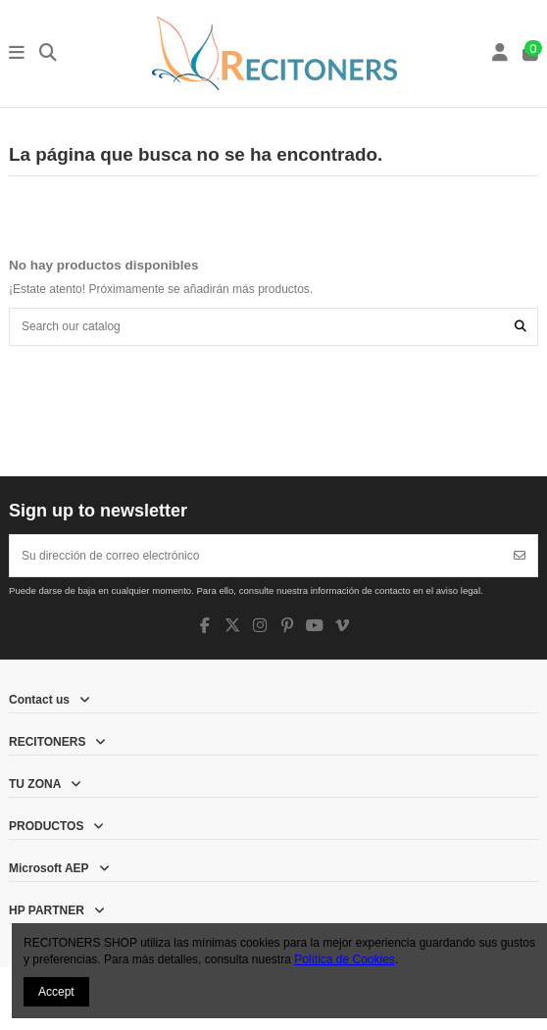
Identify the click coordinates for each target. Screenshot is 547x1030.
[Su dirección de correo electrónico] (256, 555)
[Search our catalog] (520, 327)
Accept (56, 992)
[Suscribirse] (519, 555)
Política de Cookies (344, 959)
